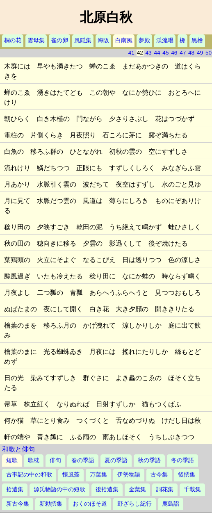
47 (183, 53)
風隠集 (82, 40)
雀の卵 (59, 40)
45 (165, 53)
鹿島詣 (170, 504)
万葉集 (98, 475)
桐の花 (12, 40)
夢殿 (144, 40)
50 (208, 53)
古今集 (159, 475)
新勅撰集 (50, 504)
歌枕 (33, 460)
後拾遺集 (107, 489)
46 (174, 53)
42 (140, 53)
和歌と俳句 (18, 449)
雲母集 (36, 40)
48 (191, 53)
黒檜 (197, 40)
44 (157, 53)
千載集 (192, 489)
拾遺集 (14, 489)
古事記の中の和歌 (29, 475)
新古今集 (17, 504)
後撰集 (186, 475)
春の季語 (82, 460)
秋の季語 (149, 460)
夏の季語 (116, 460)
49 (200, 53)
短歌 (12, 460)
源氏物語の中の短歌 (59, 489)
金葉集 (137, 489)
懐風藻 (71, 475)
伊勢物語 (128, 475)
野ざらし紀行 (134, 504)
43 (149, 53)
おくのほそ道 (90, 504)
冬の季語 (182, 460)
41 (131, 53)
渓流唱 (164, 40)
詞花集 (164, 489)
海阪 (103, 40)
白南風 (123, 40)
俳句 (55, 460)
